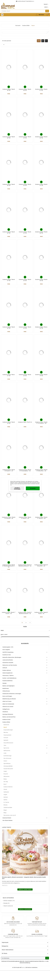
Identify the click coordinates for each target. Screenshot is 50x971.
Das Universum (7, 759)
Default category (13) (9, 901)
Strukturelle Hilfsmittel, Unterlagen (12, 694)
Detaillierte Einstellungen (17, 488)
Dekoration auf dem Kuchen (10, 665)
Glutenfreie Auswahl (8, 663)
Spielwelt (6, 740)
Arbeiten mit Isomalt (8, 707)
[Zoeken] (23, 11)
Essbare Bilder (6, 722)
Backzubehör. (25, 644)
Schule (5, 790)
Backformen (6, 689)
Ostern (5, 761)
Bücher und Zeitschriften (9, 717)
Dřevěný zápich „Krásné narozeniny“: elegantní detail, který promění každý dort (24, 878)
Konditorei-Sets (7, 655)
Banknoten (6, 725)
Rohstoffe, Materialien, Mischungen (12, 658)
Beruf (5, 784)
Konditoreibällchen (8, 681)
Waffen (5, 800)
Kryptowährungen (8, 730)
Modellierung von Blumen (9, 699)
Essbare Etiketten (8, 787)
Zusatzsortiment (7, 818)
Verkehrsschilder (8, 808)
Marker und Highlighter (9, 686)
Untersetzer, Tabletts (8, 676)
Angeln (5, 795)
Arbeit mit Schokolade (8, 704)
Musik (5, 728)
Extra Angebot (6, 650)
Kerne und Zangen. (7, 696)
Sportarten (6, 748)
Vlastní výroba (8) (8, 906)
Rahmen (6, 797)
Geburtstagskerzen (7, 673)
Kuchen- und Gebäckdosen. (10, 678)
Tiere (5, 746)
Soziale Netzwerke (8, 769)
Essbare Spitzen (7, 671)
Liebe (5, 753)
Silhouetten (6, 777)
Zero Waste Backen (7, 821)
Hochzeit (6, 738)
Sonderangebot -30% (8, 647)
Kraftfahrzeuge (7, 756)
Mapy (5, 813)
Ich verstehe (33, 488)
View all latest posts (25, 890)
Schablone (5, 712)
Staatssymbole (7, 735)
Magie (5, 810)
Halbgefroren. (6, 709)
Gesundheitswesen (8, 743)
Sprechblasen (7, 764)
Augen (5, 772)
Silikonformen (6, 691)
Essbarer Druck (6, 720)
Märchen (6, 733)
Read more (4, 886)
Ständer (5, 684)
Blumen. (6, 805)
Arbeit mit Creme (7, 702)
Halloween (6, 792)
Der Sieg (6, 782)
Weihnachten (7, 751)
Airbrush (5, 668)
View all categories (25, 910)
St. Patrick (6, 803)
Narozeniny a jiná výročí (10, 816)
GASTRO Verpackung (8, 652)
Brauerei (6, 774)
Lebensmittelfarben (8, 660)
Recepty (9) (7, 903)
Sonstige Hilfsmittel (8, 715)
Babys (5, 779)
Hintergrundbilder (8, 766)
